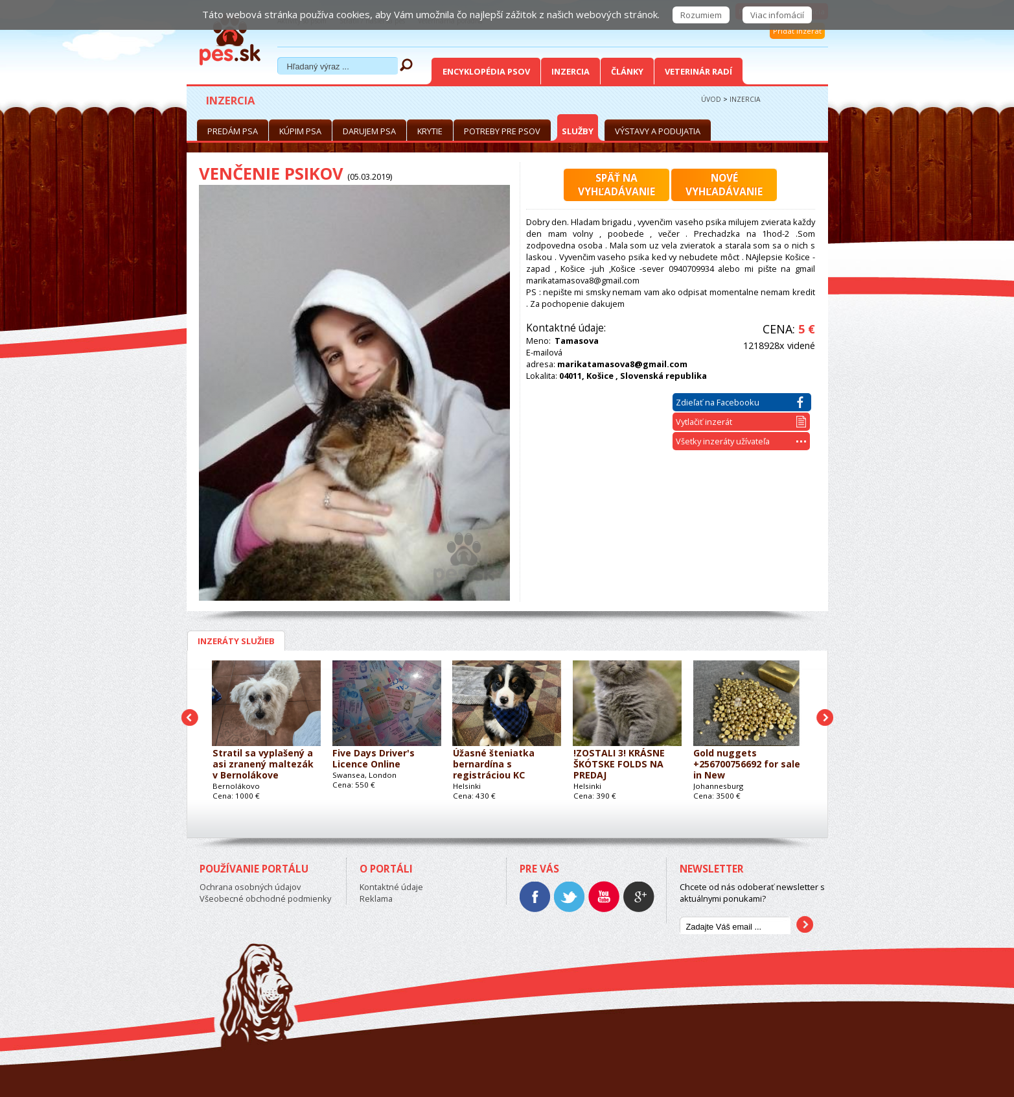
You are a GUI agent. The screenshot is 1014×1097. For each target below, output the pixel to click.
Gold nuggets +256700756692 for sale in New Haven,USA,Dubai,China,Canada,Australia (747, 764)
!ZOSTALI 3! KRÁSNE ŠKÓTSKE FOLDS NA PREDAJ (619, 764)
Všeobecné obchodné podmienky (265, 898)
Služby (577, 131)
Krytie (430, 131)
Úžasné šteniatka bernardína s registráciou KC (494, 764)
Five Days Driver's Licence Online (373, 759)
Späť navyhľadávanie (616, 185)
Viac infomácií (777, 15)
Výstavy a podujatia (657, 131)
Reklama (376, 898)
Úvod (711, 99)
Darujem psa (369, 131)
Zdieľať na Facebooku (739, 402)
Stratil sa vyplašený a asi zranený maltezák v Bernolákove (263, 764)
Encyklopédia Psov (486, 71)
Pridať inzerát (797, 31)
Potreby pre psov (502, 131)
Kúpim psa (300, 131)
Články (627, 71)
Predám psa (232, 131)
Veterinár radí (698, 71)
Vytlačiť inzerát (741, 422)
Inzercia (570, 71)
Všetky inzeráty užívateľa (741, 441)
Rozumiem (701, 15)
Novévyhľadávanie (724, 185)
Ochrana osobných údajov (250, 887)
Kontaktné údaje (391, 887)
